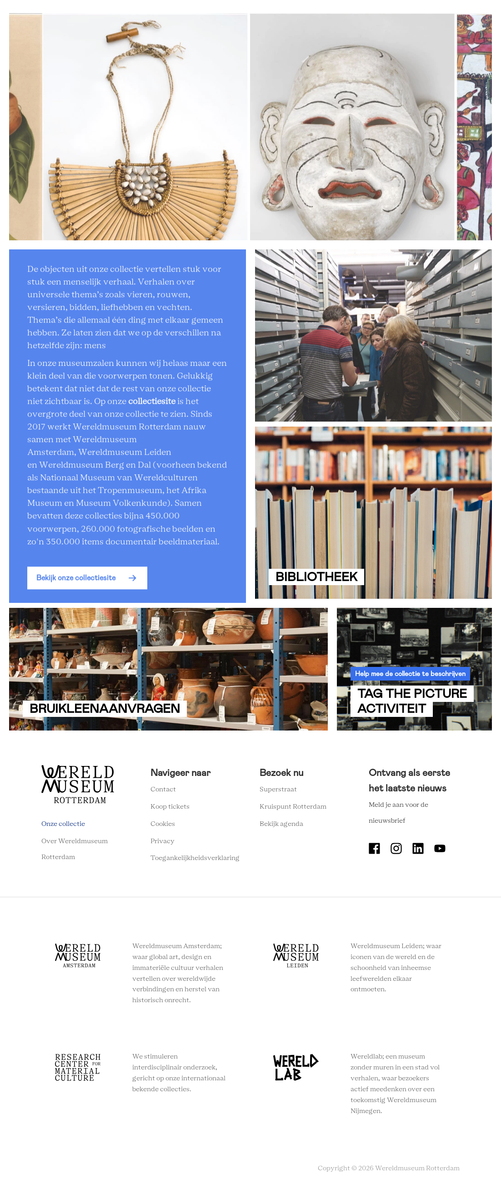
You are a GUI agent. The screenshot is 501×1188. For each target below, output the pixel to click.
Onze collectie (63, 824)
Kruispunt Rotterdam (293, 807)
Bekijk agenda (281, 824)
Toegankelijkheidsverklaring (195, 858)
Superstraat (278, 789)
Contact (163, 789)
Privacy (162, 841)
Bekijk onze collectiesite (75, 581)
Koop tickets (170, 807)
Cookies (162, 824)
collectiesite (151, 405)
